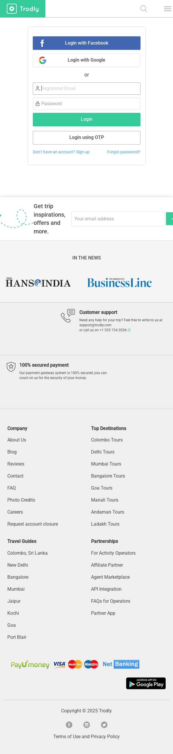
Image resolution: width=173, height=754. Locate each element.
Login (87, 119)
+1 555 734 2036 (115, 330)
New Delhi (17, 565)
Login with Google (86, 60)
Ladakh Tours (105, 524)
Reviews (15, 464)
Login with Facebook (86, 43)
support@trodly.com (95, 325)
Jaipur (13, 601)
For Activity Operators (113, 553)
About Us (16, 440)
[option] (45, 282)
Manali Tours (104, 500)
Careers (15, 512)
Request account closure (32, 524)
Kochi (13, 613)
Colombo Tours (107, 440)
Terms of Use (66, 736)
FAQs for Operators (110, 601)
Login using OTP (86, 137)
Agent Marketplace (110, 577)
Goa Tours (101, 488)
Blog (12, 452)
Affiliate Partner (107, 565)
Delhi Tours (102, 452)
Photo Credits (21, 500)
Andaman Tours (107, 512)
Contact (15, 476)
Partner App (103, 613)
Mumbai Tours (106, 464)
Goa (11, 625)
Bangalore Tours (108, 476)
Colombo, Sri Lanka (27, 553)
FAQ (11, 488)
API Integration (106, 589)
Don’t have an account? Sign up (61, 152)
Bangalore (17, 577)
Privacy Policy (105, 736)
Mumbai (16, 589)
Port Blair (16, 637)
